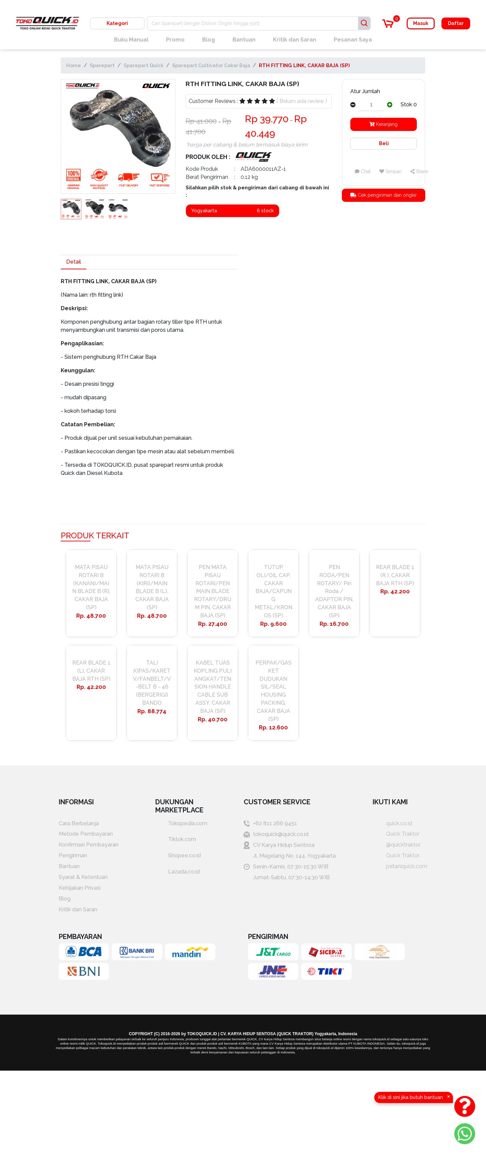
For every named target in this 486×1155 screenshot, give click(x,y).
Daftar (456, 23)
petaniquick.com (400, 867)
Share (419, 171)
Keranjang (383, 124)
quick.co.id (392, 824)
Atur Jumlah (365, 91)
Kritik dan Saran (294, 39)
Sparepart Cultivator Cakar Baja (211, 65)
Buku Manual (131, 39)
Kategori (117, 23)
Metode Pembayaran (86, 834)
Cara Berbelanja (79, 824)
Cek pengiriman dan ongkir (383, 195)
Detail (73, 262)
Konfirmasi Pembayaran (88, 845)
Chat (363, 171)
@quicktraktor (397, 845)
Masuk (420, 23)
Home (73, 65)
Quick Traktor (396, 834)
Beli (383, 143)
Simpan (390, 171)
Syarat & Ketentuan (83, 878)
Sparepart (102, 65)
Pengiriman (73, 856)
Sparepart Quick (143, 65)
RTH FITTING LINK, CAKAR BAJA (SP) (304, 65)
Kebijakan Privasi (80, 888)
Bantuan (244, 39)
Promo (175, 39)
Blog (208, 39)
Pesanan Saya (353, 39)
